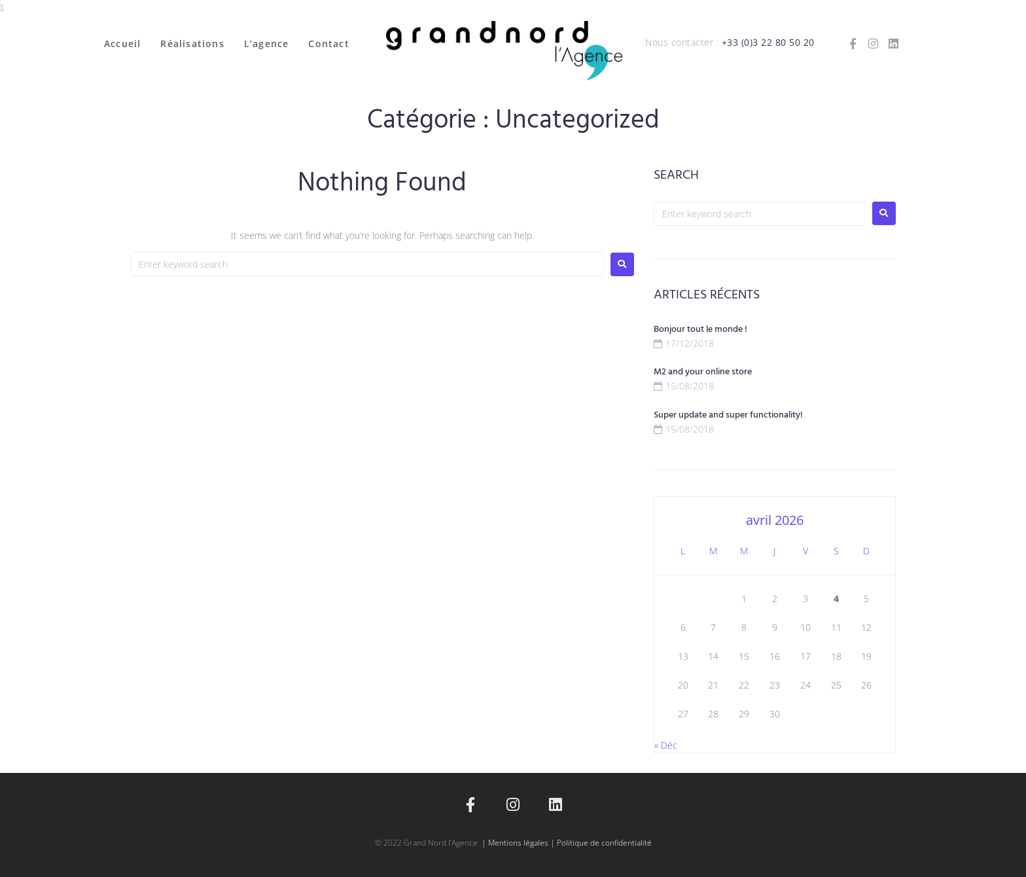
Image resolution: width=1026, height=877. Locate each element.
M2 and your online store (703, 372)
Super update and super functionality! (728, 415)
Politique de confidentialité (604, 842)
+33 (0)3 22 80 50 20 (768, 42)
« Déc (665, 745)
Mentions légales (518, 842)
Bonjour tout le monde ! (700, 329)
